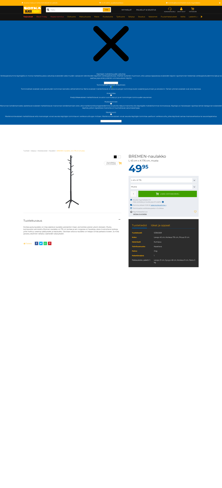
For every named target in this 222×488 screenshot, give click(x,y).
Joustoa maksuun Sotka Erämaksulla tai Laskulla (40, 3)
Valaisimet (152, 17)
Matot (96, 17)
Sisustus (141, 17)
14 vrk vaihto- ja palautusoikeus (112, 3)
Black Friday (41, 17)
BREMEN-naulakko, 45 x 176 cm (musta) (71, 151)
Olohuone (71, 17)
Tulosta (27, 243)
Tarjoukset (28, 17)
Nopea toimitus (57, 17)
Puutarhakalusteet (169, 17)
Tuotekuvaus (32, 220)
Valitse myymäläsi (140, 214)
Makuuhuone (85, 17)
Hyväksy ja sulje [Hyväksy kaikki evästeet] (111, 83)
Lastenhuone (194, 17)
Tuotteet (26, 151)
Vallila (182, 17)
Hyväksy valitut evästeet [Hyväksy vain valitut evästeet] (111, 121)
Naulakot (52, 151)
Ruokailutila (108, 17)
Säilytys (131, 17)
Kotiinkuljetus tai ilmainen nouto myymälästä (184, 3)
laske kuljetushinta (158, 205)
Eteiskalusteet (42, 151)
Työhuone (120, 17)
